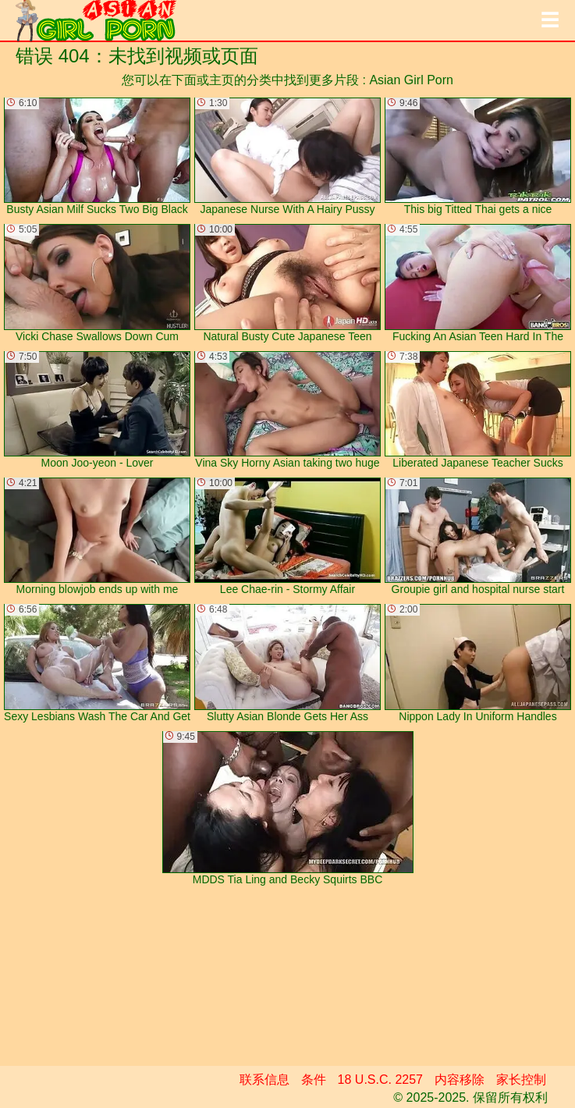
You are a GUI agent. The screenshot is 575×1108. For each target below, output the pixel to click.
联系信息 (264, 1079)
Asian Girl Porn (411, 80)
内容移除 (459, 1079)
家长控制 (521, 1079)
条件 (313, 1079)
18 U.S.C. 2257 (380, 1079)
